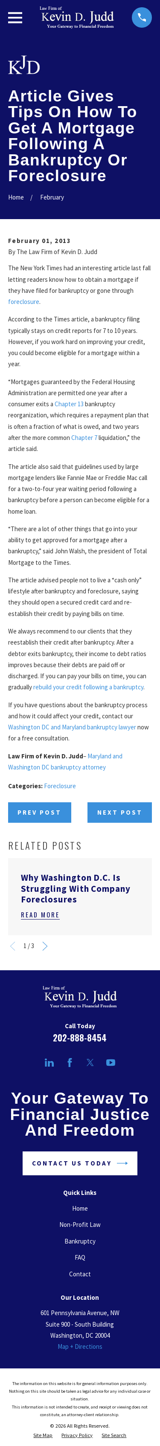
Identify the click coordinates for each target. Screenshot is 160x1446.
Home (80, 1208)
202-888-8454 (80, 1037)
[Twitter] (90, 1062)
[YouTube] (110, 1062)
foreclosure (23, 302)
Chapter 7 (84, 438)
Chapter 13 (69, 404)
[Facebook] (69, 1062)
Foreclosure (60, 786)
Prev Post (39, 812)
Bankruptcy (80, 1241)
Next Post (120, 812)
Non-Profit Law (80, 1224)
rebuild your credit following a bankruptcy (88, 687)
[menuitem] (42, 1435)
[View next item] (45, 946)
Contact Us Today (80, 1163)
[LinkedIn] (49, 1062)
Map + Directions (80, 1346)
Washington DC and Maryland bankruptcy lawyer (72, 727)
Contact (80, 1274)
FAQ (80, 1257)
